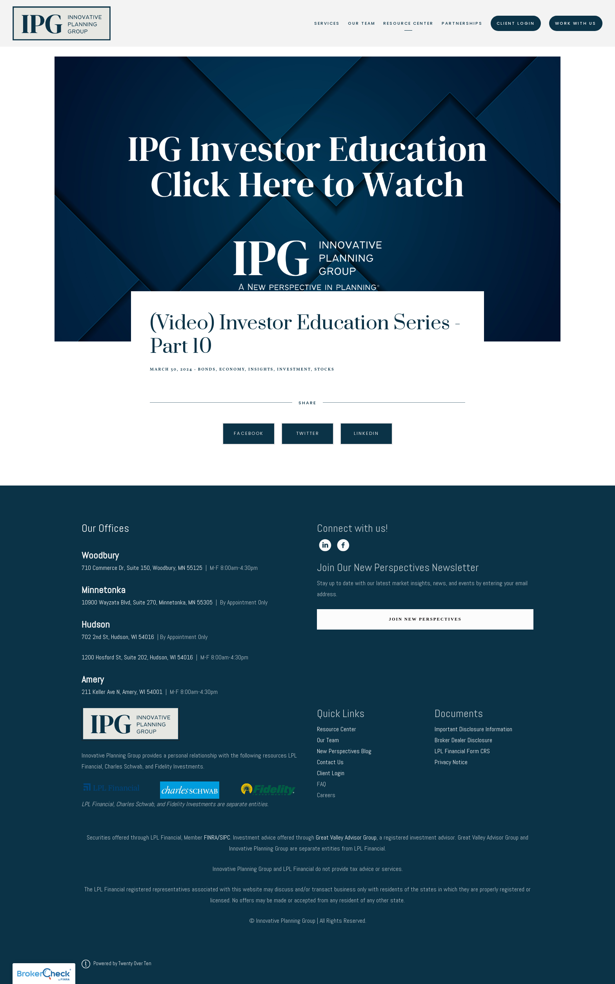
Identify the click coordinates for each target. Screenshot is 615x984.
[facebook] (343, 545)
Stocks (324, 369)
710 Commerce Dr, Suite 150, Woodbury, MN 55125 (142, 568)
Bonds (207, 369)
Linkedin (366, 433)
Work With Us (575, 23)
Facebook (249, 433)
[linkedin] (325, 545)
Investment (294, 369)
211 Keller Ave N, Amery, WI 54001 (122, 692)
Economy (232, 369)
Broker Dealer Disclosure (463, 740)
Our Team (361, 23)
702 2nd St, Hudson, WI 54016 (119, 637)
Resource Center (408, 23)
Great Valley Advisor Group (346, 837)
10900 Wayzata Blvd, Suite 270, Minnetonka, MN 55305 (147, 602)
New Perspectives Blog (344, 751)
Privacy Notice (452, 762)
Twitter (307, 433)
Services (327, 23)
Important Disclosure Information (473, 729)
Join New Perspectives (425, 619)
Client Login (516, 23)
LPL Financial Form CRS (463, 751)
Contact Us (331, 762)
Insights (260, 369)
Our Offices (105, 528)
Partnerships (462, 23)
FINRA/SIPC (217, 837)
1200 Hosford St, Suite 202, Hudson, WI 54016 (137, 657)
